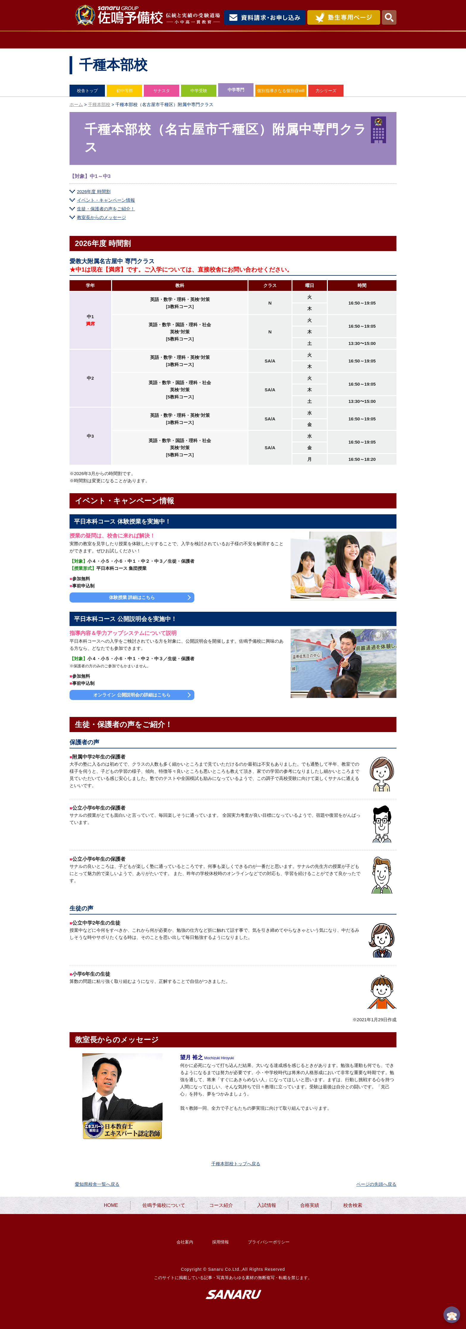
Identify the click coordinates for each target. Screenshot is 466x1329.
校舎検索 (371, 39)
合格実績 (322, 39)
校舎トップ (87, 90)
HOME (92, 39)
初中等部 (124, 90)
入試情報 (274, 39)
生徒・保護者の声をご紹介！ (106, 208)
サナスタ (161, 90)
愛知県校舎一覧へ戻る (97, 1184)
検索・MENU (389, 17)
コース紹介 (223, 39)
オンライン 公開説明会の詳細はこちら (131, 694)
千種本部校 (99, 104)
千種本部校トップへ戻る (235, 1163)
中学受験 (199, 90)
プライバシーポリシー (268, 1242)
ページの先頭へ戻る (376, 1184)
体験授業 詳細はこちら (132, 597)
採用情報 (220, 1242)
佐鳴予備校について (155, 39)
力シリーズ (326, 90)
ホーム (76, 104)
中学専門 (236, 89)
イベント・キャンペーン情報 (106, 200)
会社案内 (185, 1242)
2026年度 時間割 (94, 191)
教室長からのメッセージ (101, 217)
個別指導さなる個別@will (281, 90)
